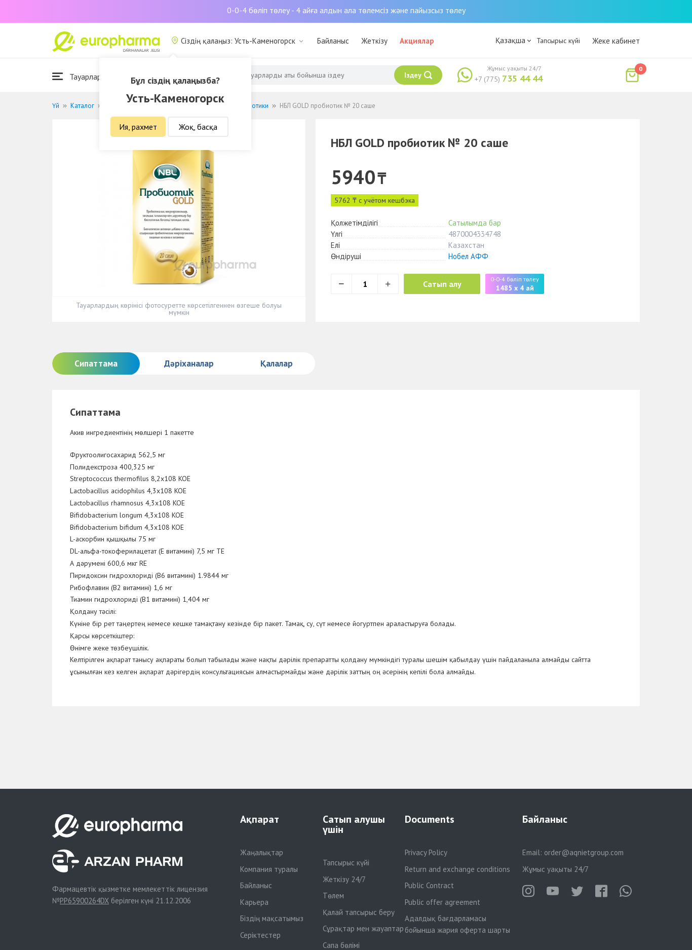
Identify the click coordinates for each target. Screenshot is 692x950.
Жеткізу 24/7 (344, 879)
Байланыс (333, 41)
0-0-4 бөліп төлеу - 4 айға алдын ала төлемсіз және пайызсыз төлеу (346, 10)
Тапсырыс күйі (558, 40)
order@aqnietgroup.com (584, 852)
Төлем (333, 895)
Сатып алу (443, 284)
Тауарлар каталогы (93, 76)
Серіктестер (260, 935)
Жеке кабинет (616, 41)
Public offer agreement (442, 902)
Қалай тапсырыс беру (359, 912)
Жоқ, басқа (198, 127)
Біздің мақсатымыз (271, 918)
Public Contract (429, 885)
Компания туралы (269, 869)
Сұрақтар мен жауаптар (363, 928)
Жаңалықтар (261, 852)
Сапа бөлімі (341, 945)
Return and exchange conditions (457, 869)
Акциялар (417, 41)
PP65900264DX (84, 900)
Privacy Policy (426, 852)
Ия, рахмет (138, 127)
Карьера (254, 902)
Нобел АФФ (468, 256)
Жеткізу (374, 41)
